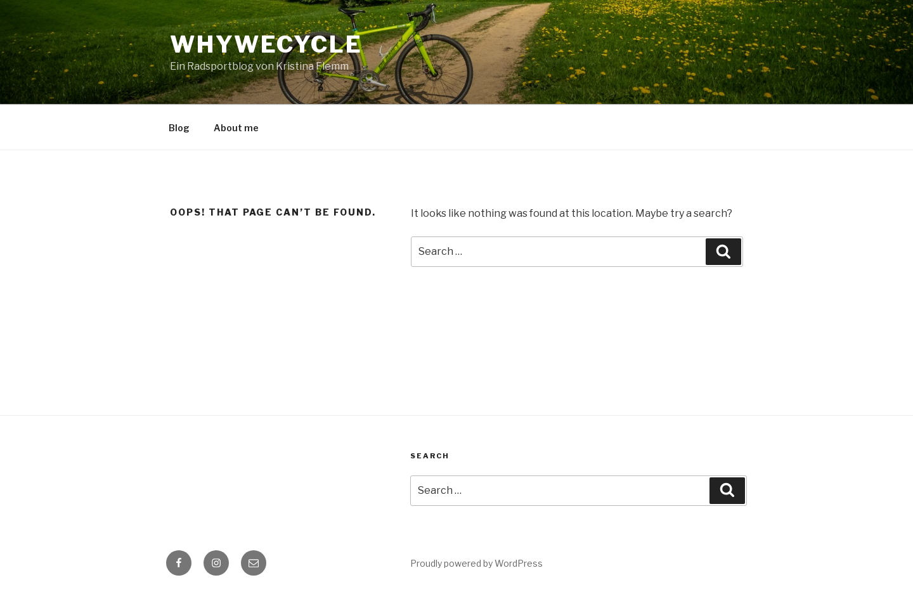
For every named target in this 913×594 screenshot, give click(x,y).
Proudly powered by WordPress (476, 563)
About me (236, 127)
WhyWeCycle (266, 44)
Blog (179, 127)
